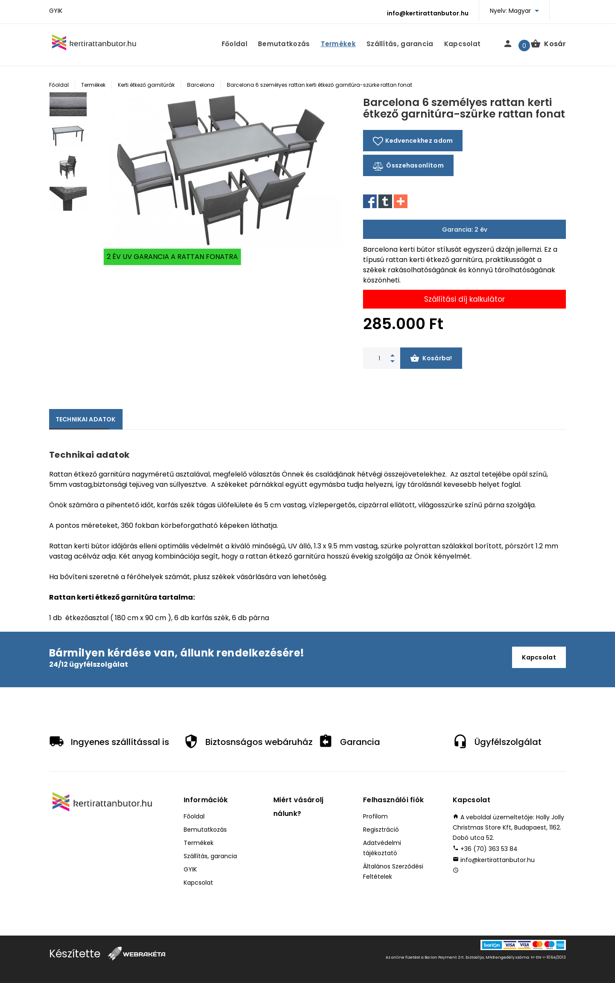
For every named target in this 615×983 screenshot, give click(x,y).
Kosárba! (431, 359)
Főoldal (234, 43)
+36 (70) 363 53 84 (489, 849)
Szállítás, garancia (399, 43)
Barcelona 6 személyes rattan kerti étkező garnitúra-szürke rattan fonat (319, 84)
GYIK (55, 10)
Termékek (338, 43)
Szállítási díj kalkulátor (464, 299)
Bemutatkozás (284, 43)
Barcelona (200, 84)
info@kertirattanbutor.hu (428, 13)
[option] (68, 108)
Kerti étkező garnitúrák (146, 84)
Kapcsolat (462, 43)
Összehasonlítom (408, 166)
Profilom (375, 816)
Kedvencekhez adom (413, 141)
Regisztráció (381, 829)
